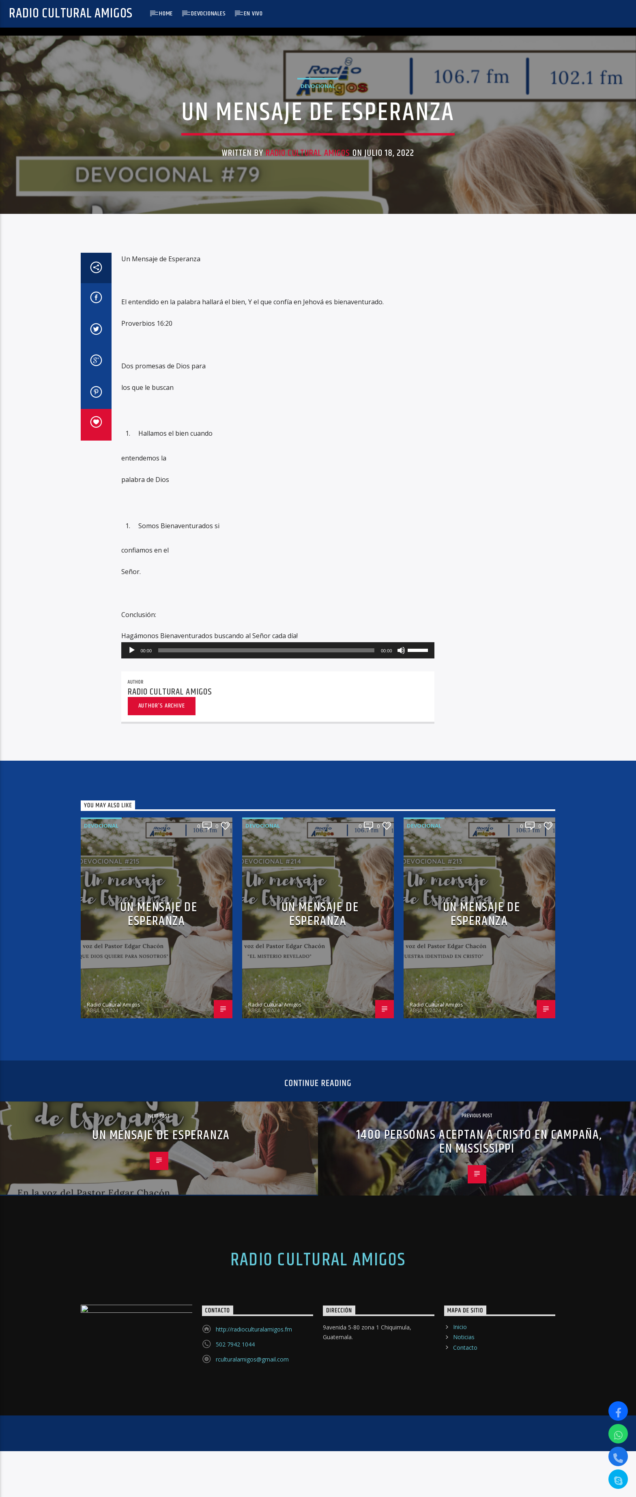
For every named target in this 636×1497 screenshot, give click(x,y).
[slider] (266, 1028)
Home (166, 14)
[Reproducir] (132, 1028)
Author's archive (161, 1083)
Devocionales (208, 14)
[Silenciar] (401, 1028)
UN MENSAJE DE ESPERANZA (159, 1292)
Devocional (318, 259)
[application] (277, 1028)
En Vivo (253, 14)
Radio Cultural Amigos (71, 13)
